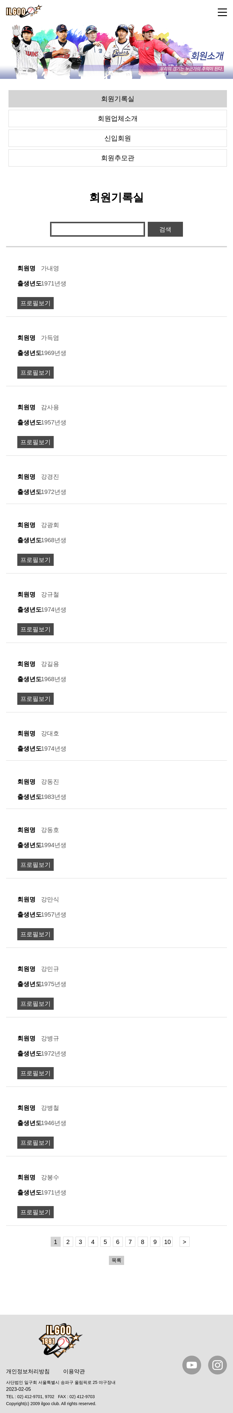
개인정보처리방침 (28, 1371)
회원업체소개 (118, 118)
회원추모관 (117, 158)
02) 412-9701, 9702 (35, 1396)
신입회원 (117, 138)
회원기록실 (117, 99)
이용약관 (74, 1371)
